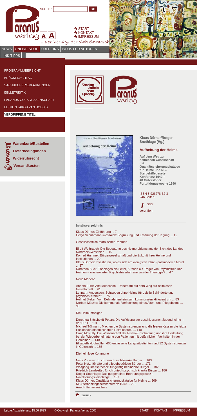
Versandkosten (27, 165)
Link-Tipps (11, 56)
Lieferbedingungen (29, 151)
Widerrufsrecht (26, 158)
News (7, 49)
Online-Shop (26, 49)
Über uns (50, 49)
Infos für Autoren (79, 49)
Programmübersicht (22, 70)
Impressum (88, 37)
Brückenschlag (18, 77)
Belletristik (15, 92)
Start (83, 29)
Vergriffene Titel (19, 114)
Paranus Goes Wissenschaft (29, 99)
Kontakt (86, 33)
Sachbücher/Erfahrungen (27, 85)
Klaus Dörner (150, 138)
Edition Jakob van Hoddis (26, 107)
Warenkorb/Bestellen (31, 143)
